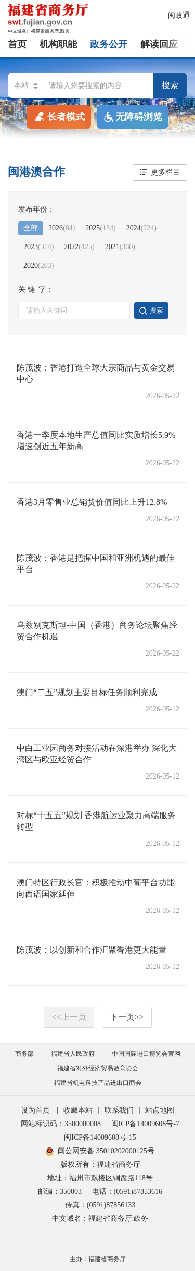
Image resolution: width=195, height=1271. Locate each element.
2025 (100, 228)
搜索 (170, 85)
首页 (17, 44)
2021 (120, 247)
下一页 (127, 1017)
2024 (141, 228)
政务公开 (108, 44)
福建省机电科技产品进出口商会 (97, 1083)
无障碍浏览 (132, 117)
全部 (30, 228)
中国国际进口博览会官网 (146, 1053)
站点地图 (159, 1110)
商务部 (24, 1053)
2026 (61, 228)
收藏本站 (78, 1110)
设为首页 (35, 1110)
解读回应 (159, 44)
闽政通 (179, 15)
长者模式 (59, 116)
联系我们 (119, 1110)
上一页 (68, 1017)
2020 (38, 265)
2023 (38, 247)
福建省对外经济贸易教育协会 (97, 1068)
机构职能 (58, 44)
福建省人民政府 (73, 1053)
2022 (79, 247)
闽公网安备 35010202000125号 (100, 1151)
